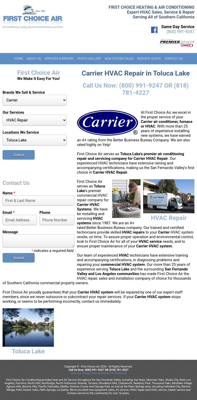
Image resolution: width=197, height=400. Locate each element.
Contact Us (173, 58)
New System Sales (119, 58)
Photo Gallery (89, 58)
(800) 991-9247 (180, 31)
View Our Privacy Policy (84, 373)
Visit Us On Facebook (114, 373)
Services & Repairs (59, 58)
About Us (33, 58)
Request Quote (149, 58)
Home (18, 58)
